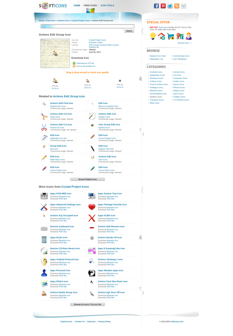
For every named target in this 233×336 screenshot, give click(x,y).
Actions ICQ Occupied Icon (64, 215)
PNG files (63, 199)
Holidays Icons (156, 87)
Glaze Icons (55, 117)
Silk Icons (54, 149)
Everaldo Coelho (96, 42)
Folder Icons (178, 81)
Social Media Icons (158, 94)
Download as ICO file (85, 63)
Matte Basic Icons (57, 160)
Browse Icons (183, 43)
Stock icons (163, 27)
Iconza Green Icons (107, 170)
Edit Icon (103, 103)
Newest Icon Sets (158, 56)
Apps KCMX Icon (106, 215)
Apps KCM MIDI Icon (60, 193)
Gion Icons (103, 160)
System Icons (63, 20)
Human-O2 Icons (57, 128)
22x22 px (87, 87)
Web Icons (154, 103)
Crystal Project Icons (80, 20)
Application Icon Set (58, 138)
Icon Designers (180, 59)
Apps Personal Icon (60, 270)
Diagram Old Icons (106, 149)
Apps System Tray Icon (110, 193)
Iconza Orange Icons (107, 138)
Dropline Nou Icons (58, 106)
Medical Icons (156, 90)
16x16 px (120, 87)
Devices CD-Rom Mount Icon (65, 248)
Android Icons (156, 72)
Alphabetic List (156, 59)
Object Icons (178, 90)
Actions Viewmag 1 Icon (110, 259)
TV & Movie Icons (181, 100)
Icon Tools (107, 5)
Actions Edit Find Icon (61, 103)
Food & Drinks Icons (159, 84)
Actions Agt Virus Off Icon (111, 292)
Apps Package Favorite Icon (112, 204)
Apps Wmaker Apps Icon (110, 270)
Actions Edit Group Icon (69, 96)
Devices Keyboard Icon (62, 226)
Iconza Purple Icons (58, 170)
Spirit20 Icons (104, 128)
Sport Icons (178, 94)
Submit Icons (66, 322)
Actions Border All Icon (110, 237)
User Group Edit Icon (109, 124)
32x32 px (55, 88)
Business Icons (156, 78)
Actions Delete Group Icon (63, 292)
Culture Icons (156, 81)
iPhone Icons (179, 87)
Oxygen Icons (104, 117)
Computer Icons (180, 78)
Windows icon (64, 197)
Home (77, 5)
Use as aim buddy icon (86, 66)
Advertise (91, 322)
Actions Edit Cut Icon (61, 114)
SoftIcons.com (177, 322)
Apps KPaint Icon (59, 281)
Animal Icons (179, 72)
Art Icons (177, 75)
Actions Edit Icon (107, 114)
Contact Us (79, 322)
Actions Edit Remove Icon (111, 226)
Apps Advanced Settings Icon (65, 204)
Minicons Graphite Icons (108, 106)
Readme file (94, 47)
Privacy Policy (104, 322)
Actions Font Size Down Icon (113, 281)
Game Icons (178, 84)
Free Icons (90, 5)
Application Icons (157, 75)
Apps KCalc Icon (58, 237)
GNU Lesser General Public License (104, 45)
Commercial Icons (181, 56)
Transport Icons (157, 100)
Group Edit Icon (58, 146)
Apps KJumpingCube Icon (111, 248)
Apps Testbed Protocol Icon (64, 259)
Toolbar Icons (179, 97)
